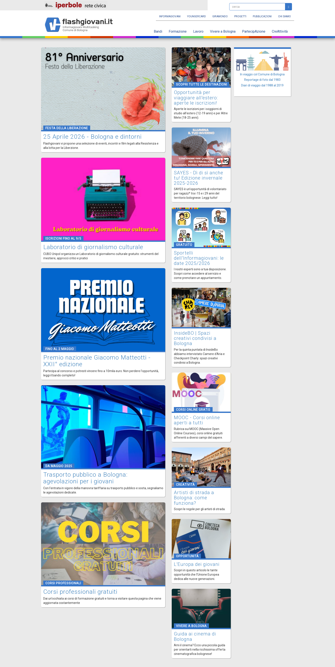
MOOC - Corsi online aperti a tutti (197, 420)
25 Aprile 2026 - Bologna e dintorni (92, 136)
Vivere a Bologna (223, 31)
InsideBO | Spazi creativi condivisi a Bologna (195, 338)
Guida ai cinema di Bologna (195, 636)
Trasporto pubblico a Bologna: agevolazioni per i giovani (85, 478)
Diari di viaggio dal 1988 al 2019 (262, 85)
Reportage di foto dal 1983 (262, 79)
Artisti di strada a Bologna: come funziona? (194, 498)
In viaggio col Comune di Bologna (262, 74)
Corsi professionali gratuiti (80, 591)
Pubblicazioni (262, 16)
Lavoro (198, 31)
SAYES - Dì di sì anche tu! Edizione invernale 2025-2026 (198, 178)
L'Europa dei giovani (197, 564)
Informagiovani (170, 16)
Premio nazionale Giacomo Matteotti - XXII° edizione (97, 361)
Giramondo (220, 16)
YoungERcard (196, 16)
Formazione (178, 31)
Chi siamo (284, 16)
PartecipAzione (253, 31)
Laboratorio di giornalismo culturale (93, 247)
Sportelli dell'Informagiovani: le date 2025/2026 (199, 258)
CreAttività (280, 31)
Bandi (158, 31)
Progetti (240, 16)
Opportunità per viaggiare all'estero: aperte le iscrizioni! (196, 97)
